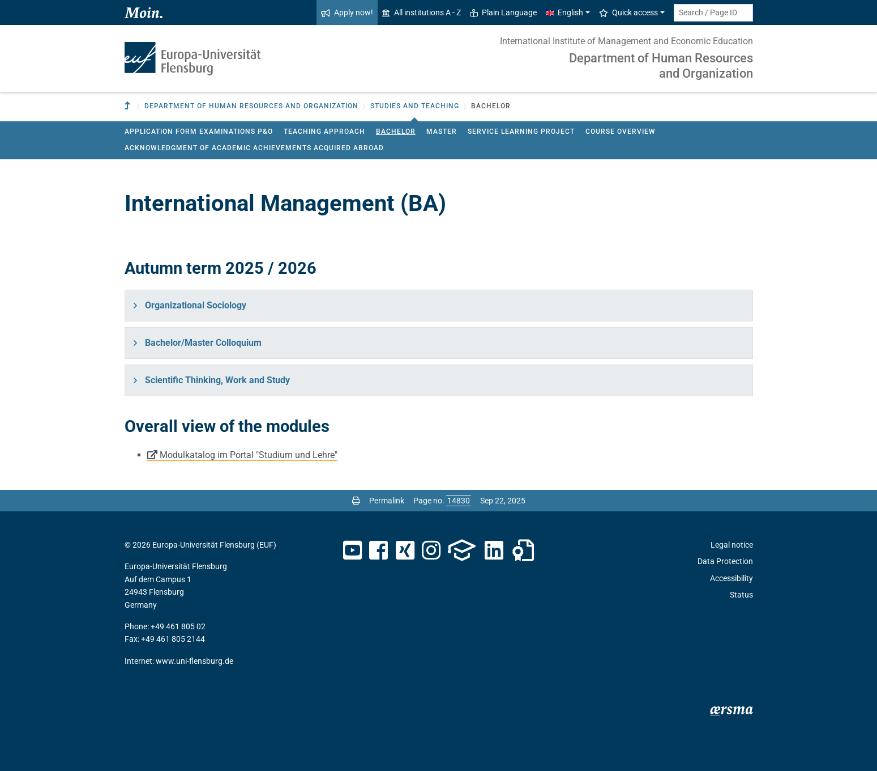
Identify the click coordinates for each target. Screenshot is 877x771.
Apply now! (347, 12)
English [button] (564, 12)
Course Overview (620, 131)
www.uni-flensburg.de (194, 661)
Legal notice (732, 544)
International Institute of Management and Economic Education (626, 41)
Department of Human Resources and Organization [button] (251, 106)
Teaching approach (324, 131)
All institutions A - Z (421, 12)
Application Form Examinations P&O (199, 131)
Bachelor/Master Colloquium (203, 342)
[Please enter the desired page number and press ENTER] (458, 500)
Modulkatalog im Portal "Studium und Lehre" (248, 455)
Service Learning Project (521, 131)
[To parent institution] (128, 106)
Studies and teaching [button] (414, 106)
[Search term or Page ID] (713, 13)
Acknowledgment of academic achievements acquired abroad (254, 148)
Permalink (386, 500)
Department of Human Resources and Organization (661, 65)
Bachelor (396, 131)
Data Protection (725, 561)
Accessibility (731, 578)
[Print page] (356, 500)
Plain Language (503, 12)
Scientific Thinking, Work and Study (217, 380)
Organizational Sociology (195, 305)
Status (741, 594)
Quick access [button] (628, 12)
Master (441, 131)
